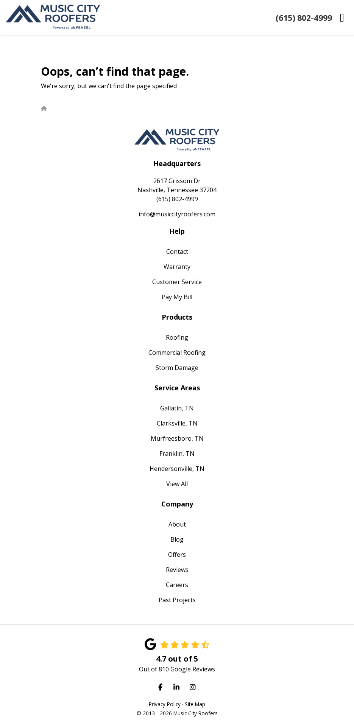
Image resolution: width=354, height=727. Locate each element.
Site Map (195, 704)
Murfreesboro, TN (177, 438)
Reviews (177, 569)
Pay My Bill (177, 297)
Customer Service (177, 282)
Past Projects (177, 600)
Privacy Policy (165, 704)
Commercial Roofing (177, 352)
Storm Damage (177, 368)
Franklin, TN (177, 453)
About (177, 524)
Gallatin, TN (177, 408)
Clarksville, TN (177, 423)
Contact (177, 251)
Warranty (177, 267)
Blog (177, 539)
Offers (177, 554)
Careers (177, 585)
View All (177, 484)
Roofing (177, 337)
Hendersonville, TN (177, 468)
